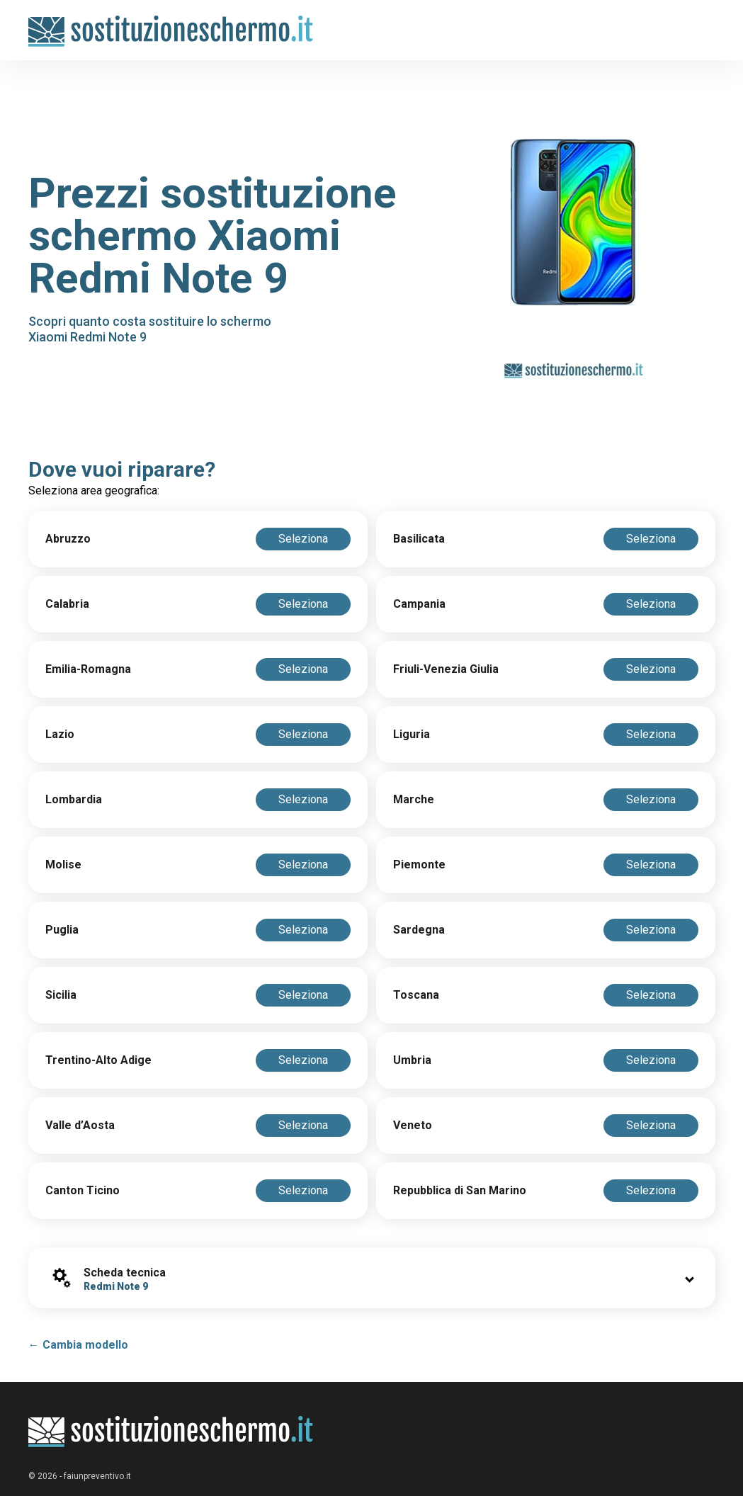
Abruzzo (68, 538)
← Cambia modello (78, 1345)
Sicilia (60, 995)
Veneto (412, 1125)
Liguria (411, 734)
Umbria (412, 1060)
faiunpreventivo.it (97, 1476)
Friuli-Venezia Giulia (446, 669)
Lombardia (73, 799)
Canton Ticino (82, 1190)
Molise (63, 864)
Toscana (416, 995)
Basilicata (419, 538)
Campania (419, 604)
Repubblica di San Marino (459, 1190)
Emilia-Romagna (88, 669)
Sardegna (419, 929)
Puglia (62, 929)
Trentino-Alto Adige (98, 1060)
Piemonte (419, 864)
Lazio (59, 734)
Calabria (67, 604)
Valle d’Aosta (80, 1125)
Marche (413, 799)
